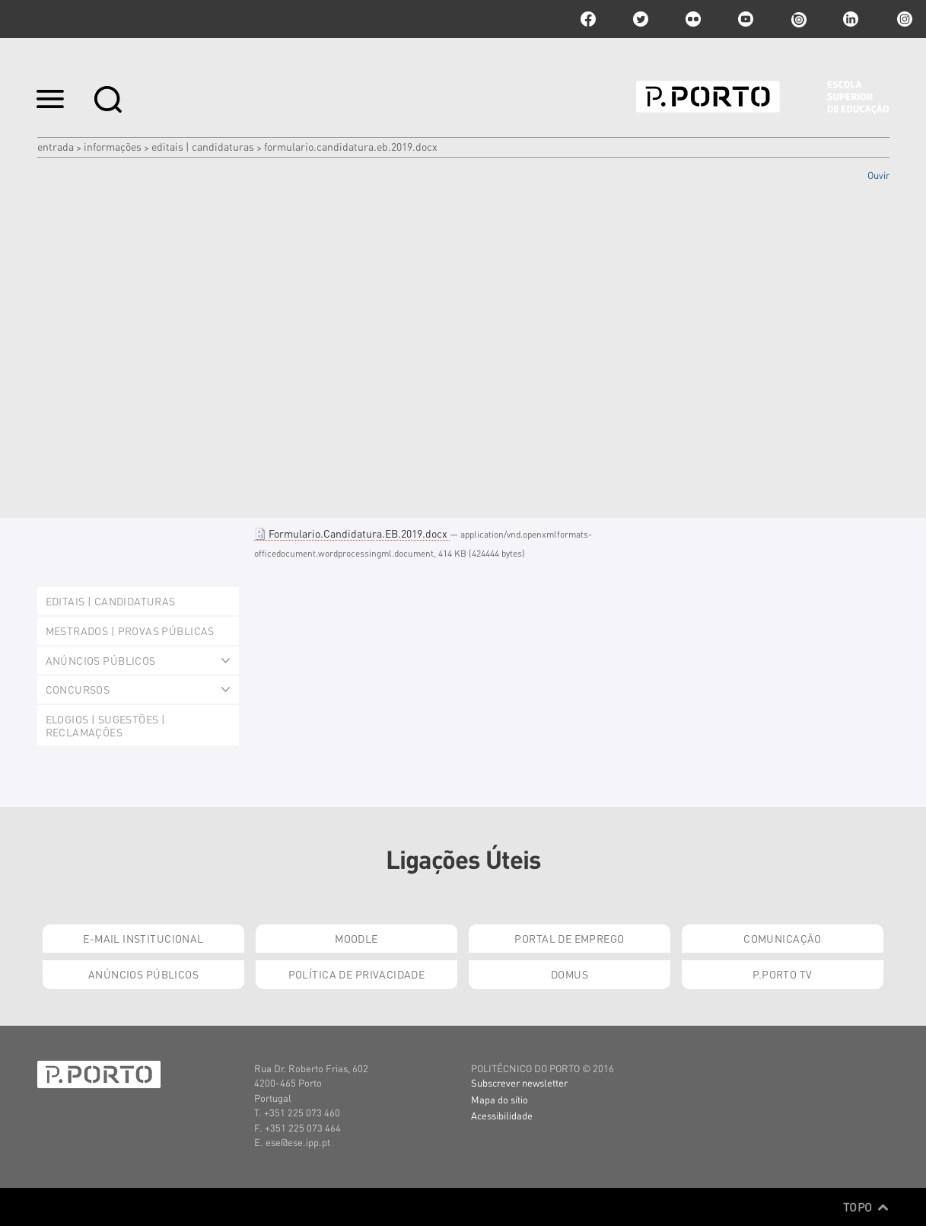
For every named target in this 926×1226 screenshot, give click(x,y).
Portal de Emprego (569, 938)
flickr (693, 19)
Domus (569, 974)
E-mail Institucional (143, 938)
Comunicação (782, 938)
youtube (745, 19)
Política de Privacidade (356, 974)
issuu (798, 19)
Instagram (903, 19)
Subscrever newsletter (519, 1082)
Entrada (55, 146)
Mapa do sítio (499, 1099)
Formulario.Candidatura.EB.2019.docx (352, 533)
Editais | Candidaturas (202, 146)
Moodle (356, 938)
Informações (113, 146)
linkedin (850, 19)
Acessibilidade (502, 1115)
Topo (866, 1207)
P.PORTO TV (782, 974)
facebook (588, 19)
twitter (640, 19)
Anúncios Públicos (143, 974)
